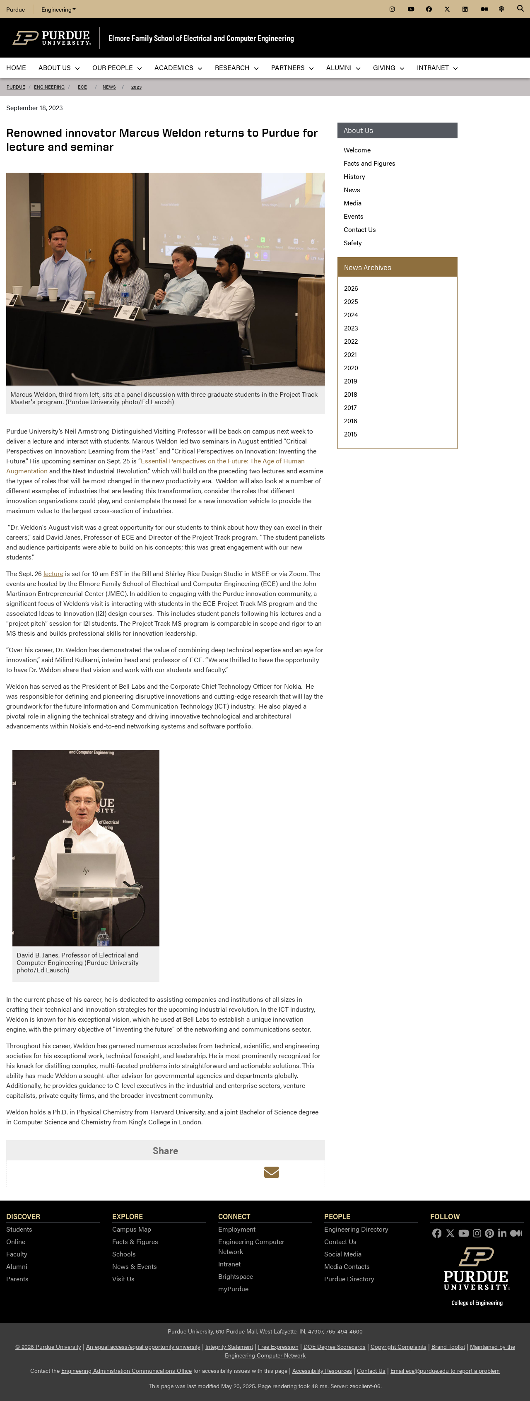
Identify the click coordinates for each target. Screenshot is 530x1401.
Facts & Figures (135, 1241)
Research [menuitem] (237, 67)
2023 (136, 87)
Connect (234, 1216)
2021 (350, 354)
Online (15, 1241)
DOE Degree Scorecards (335, 1346)
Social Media (342, 1254)
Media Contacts (347, 1266)
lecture (53, 573)
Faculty (16, 1254)
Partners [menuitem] (292, 67)
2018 (350, 394)
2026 (351, 288)
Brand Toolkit (448, 1346)
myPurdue (233, 1288)
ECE (82, 87)
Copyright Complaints (398, 1346)
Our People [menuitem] (117, 67)
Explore (127, 1216)
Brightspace (235, 1276)
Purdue (15, 9)
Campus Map (131, 1229)
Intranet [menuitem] (437, 67)
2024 (351, 314)
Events (354, 216)
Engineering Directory (356, 1229)
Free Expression (278, 1346)
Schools (124, 1254)
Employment (236, 1229)
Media (352, 202)
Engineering (58, 9)
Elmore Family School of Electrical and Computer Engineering (201, 37)
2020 (351, 367)
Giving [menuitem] (389, 67)
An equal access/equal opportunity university (143, 1346)
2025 (351, 301)
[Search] (520, 9)
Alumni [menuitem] (343, 67)
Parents (17, 1278)
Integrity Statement (229, 1346)
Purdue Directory (349, 1278)
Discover (23, 1216)
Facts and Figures (369, 163)
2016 (350, 420)
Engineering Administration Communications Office (126, 1370)
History (354, 176)
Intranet (229, 1263)
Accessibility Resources (322, 1370)
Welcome (357, 149)
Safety (353, 242)
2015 (350, 434)
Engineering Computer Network (251, 1246)
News (109, 87)
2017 (350, 407)
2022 (351, 341)
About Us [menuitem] (59, 67)
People (337, 1216)
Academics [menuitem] (178, 67)
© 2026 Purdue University (48, 1346)
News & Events (134, 1266)
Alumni (16, 1266)
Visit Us (123, 1278)
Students (19, 1229)
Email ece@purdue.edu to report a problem (445, 1370)
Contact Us (360, 229)
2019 (350, 381)
